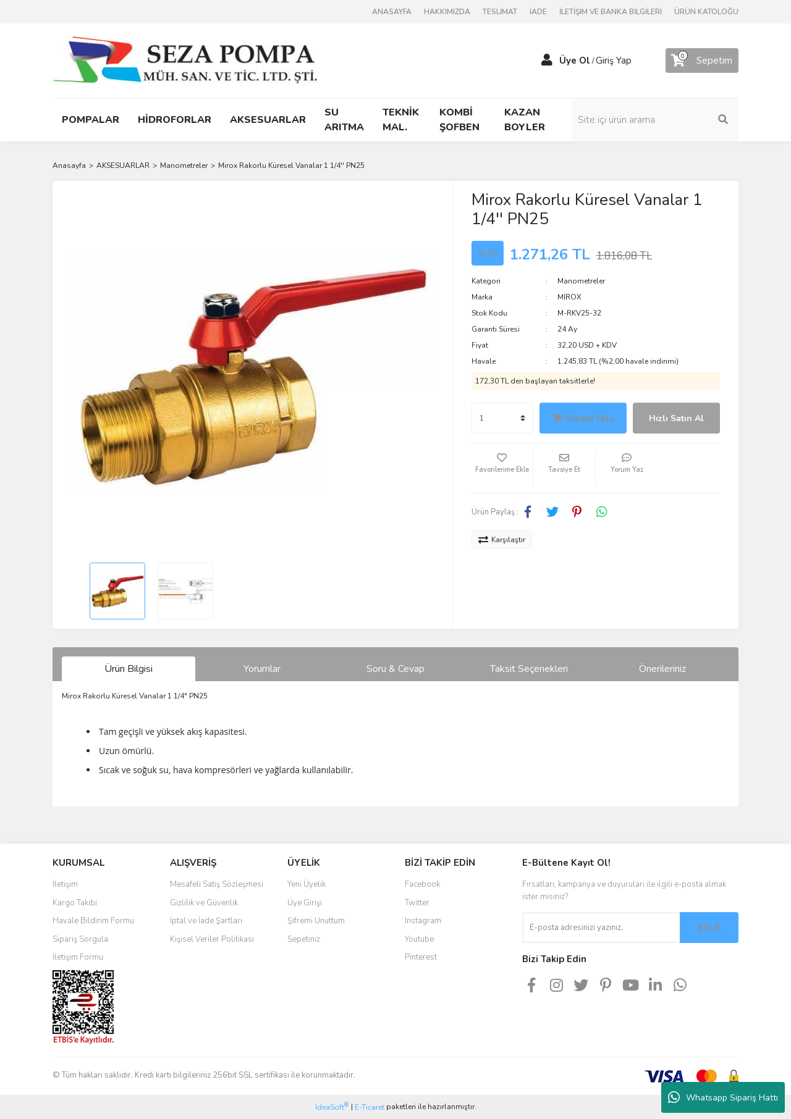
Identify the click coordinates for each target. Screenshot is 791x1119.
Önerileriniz (662, 669)
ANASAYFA (392, 12)
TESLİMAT (500, 12)
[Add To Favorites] (502, 468)
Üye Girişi (304, 902)
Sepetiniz (303, 939)
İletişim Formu (78, 957)
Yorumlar (262, 669)
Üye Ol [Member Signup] (574, 60)
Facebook (422, 884)
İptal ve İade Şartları (206, 920)
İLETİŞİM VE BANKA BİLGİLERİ (610, 12)
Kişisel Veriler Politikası (212, 939)
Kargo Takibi (75, 902)
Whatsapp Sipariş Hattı (723, 1097)
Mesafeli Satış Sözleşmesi (216, 884)
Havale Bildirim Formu (93, 920)
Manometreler (581, 281)
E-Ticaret (369, 1107)
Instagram (423, 920)
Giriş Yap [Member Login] (614, 60)
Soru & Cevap (395, 669)
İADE (538, 12)
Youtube (419, 939)
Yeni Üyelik (306, 884)
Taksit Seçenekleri (529, 669)
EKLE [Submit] (709, 927)
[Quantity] (502, 418)
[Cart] (702, 60)
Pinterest (421, 957)
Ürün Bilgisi (128, 669)
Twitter (417, 902)
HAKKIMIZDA (447, 12)
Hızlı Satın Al (676, 418)
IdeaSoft (332, 1107)
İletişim (65, 884)
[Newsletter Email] (601, 927)
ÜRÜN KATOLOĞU (706, 12)
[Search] (655, 119)
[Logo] (185, 60)
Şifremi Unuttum (316, 920)
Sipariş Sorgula (80, 939)
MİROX (569, 297)
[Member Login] (546, 60)
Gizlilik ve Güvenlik (204, 902)
